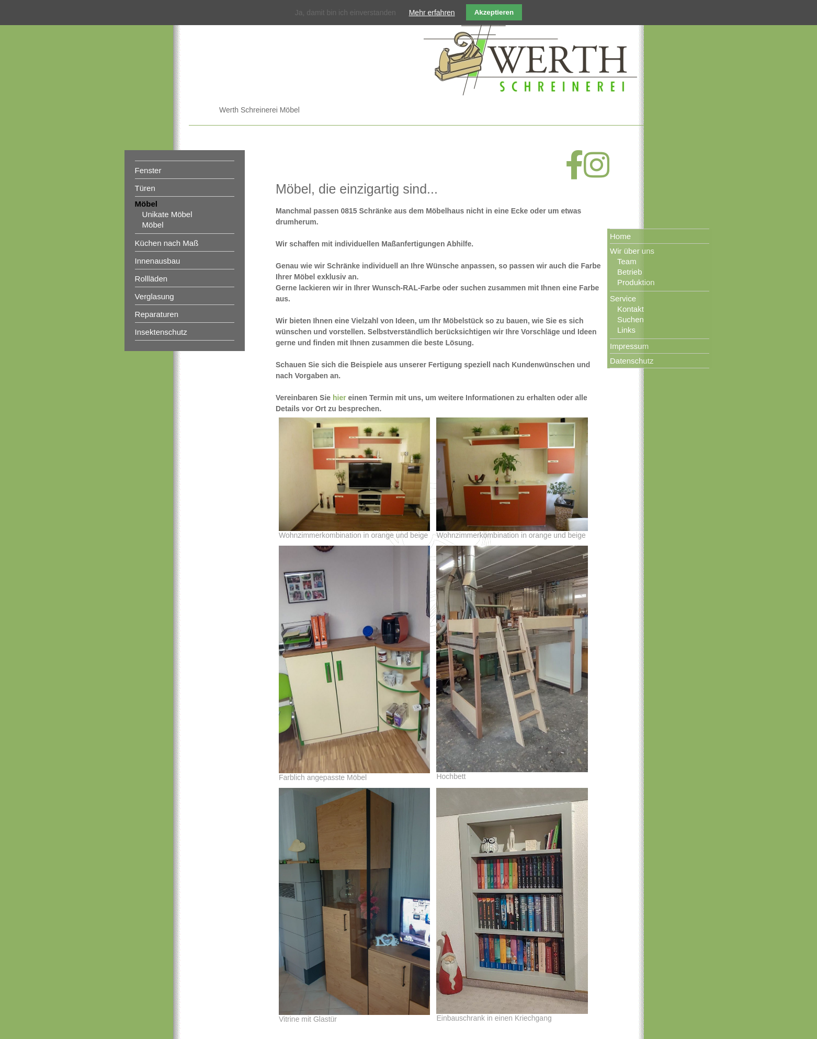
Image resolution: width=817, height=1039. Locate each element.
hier (339, 397)
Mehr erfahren (432, 12)
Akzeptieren (494, 12)
